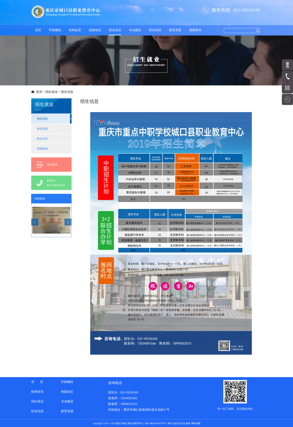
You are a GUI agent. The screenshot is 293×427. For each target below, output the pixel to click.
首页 (38, 30)
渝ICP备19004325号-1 (156, 423)
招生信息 (67, 91)
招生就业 (51, 91)
